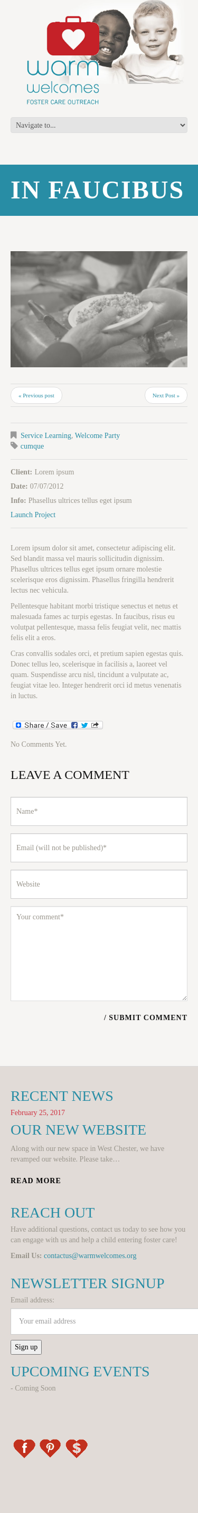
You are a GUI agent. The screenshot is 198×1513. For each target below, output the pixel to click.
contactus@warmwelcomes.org (90, 1256)
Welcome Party (97, 436)
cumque (32, 446)
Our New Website (78, 1129)
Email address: (32, 1300)
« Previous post (36, 395)
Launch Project (33, 515)
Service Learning (46, 436)
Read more (36, 1181)
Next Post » (166, 395)
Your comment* (99, 953)
